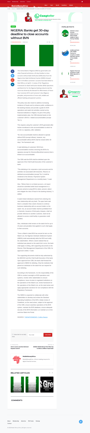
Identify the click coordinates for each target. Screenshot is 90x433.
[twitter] (82, 1)
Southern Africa (64, 7)
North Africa (57, 7)
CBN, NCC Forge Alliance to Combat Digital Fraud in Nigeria (17, 387)
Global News (71, 7)
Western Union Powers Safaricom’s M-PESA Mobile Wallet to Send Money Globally (74, 35)
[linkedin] (12, 84)
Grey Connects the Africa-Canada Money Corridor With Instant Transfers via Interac (47, 385)
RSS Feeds (31, 421)
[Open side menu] (8, 7)
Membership (15, 1)
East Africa (51, 7)
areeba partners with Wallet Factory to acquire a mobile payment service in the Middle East (74, 54)
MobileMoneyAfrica (16, 42)
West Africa (46, 7)
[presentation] (50, 373)
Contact (29, 1)
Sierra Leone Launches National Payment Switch (19, 347)
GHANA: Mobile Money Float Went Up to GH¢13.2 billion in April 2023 (43, 347)
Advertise (22, 1)
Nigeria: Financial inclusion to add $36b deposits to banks (75, 73)
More (76, 7)
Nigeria (40, 7)
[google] (12, 80)
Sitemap (38, 421)
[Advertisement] (45, 11)
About (8, 1)
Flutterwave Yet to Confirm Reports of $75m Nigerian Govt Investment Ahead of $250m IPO (32, 384)
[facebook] (12, 71)
